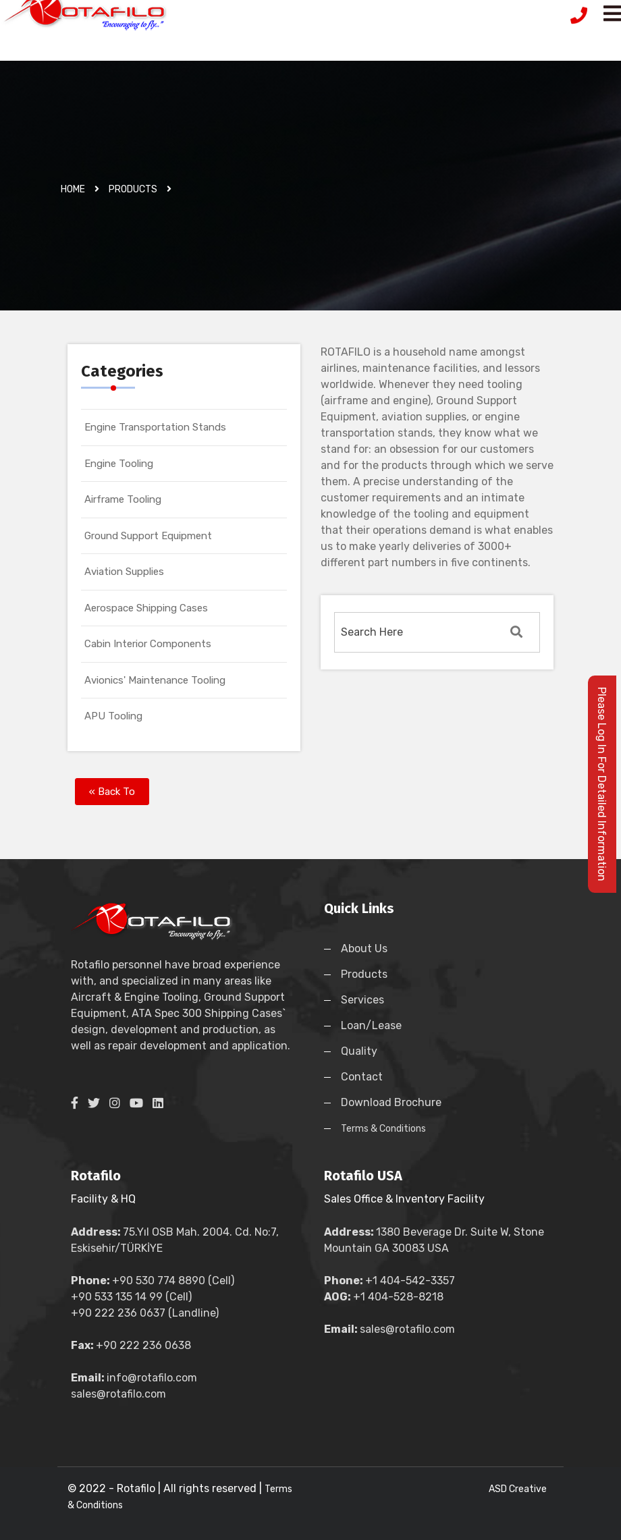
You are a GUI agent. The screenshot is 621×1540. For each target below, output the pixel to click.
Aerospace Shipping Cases (146, 608)
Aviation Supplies (124, 572)
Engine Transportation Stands (155, 427)
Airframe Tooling (122, 499)
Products (364, 974)
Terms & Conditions (383, 1128)
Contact (362, 1076)
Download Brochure (391, 1102)
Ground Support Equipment (148, 536)
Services (362, 999)
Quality (359, 1051)
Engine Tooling (118, 464)
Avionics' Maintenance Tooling (154, 680)
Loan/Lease (371, 1025)
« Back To (112, 792)
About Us (364, 948)
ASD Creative (518, 1489)
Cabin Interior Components (147, 644)
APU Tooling (113, 716)
